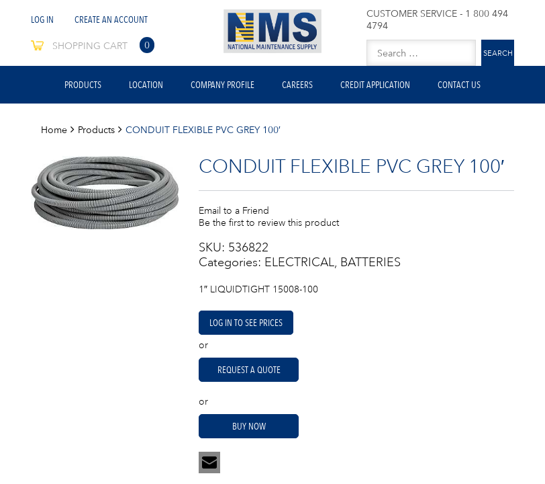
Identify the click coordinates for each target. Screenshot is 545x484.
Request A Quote (249, 370)
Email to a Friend (234, 210)
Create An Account (111, 19)
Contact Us (459, 85)
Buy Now (249, 426)
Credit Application (375, 85)
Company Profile (222, 85)
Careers (297, 85)
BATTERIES (370, 262)
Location (146, 85)
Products (82, 85)
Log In (42, 19)
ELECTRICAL (299, 262)
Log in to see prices (246, 323)
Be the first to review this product (269, 222)
